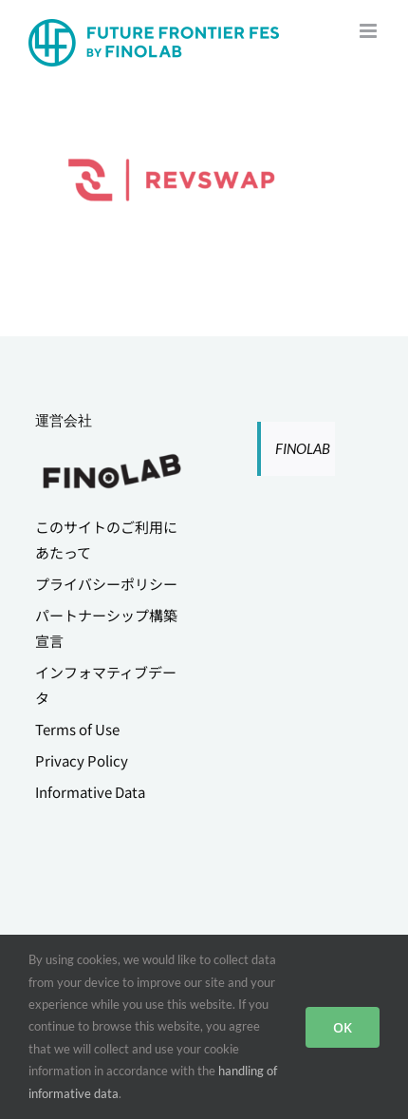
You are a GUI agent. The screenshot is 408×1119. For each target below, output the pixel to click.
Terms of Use (77, 729)
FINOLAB (302, 448)
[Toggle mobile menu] (370, 31)
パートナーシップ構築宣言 (106, 628)
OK (342, 1027)
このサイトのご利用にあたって (106, 539)
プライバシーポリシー (106, 584)
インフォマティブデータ (105, 685)
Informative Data (90, 792)
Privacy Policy (81, 760)
